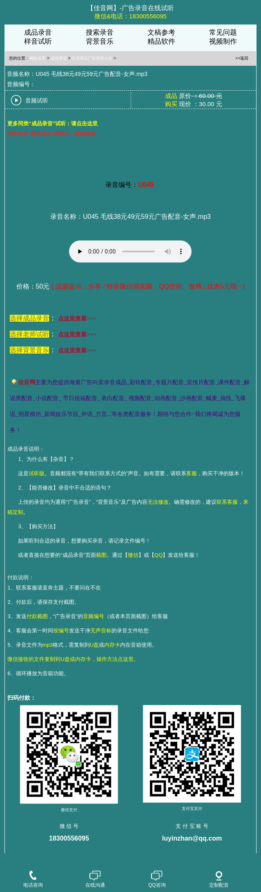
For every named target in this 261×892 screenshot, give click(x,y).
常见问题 (223, 32)
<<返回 (242, 58)
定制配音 (219, 879)
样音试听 (38, 41)
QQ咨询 (157, 879)
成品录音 (38, 32)
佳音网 (26, 382)
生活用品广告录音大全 (91, 58)
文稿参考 (161, 32)
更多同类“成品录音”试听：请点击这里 (52, 123)
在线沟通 (95, 879)
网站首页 (37, 58)
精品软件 (161, 41)
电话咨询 (33, 879)
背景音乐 (100, 41)
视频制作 (223, 41)
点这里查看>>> (77, 319)
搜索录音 (100, 32)
